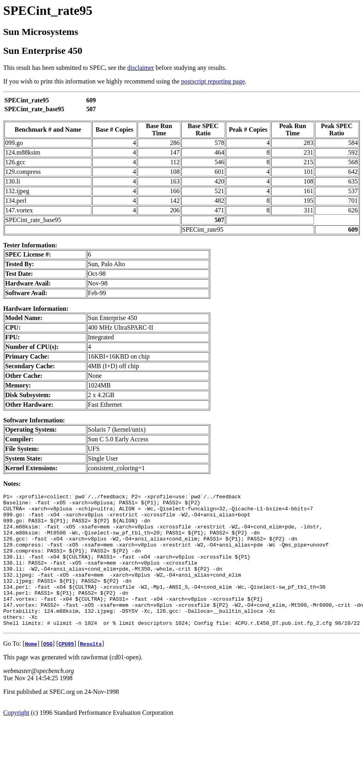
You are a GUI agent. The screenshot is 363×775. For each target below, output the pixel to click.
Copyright (16, 739)
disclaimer (140, 67)
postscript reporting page (213, 81)
